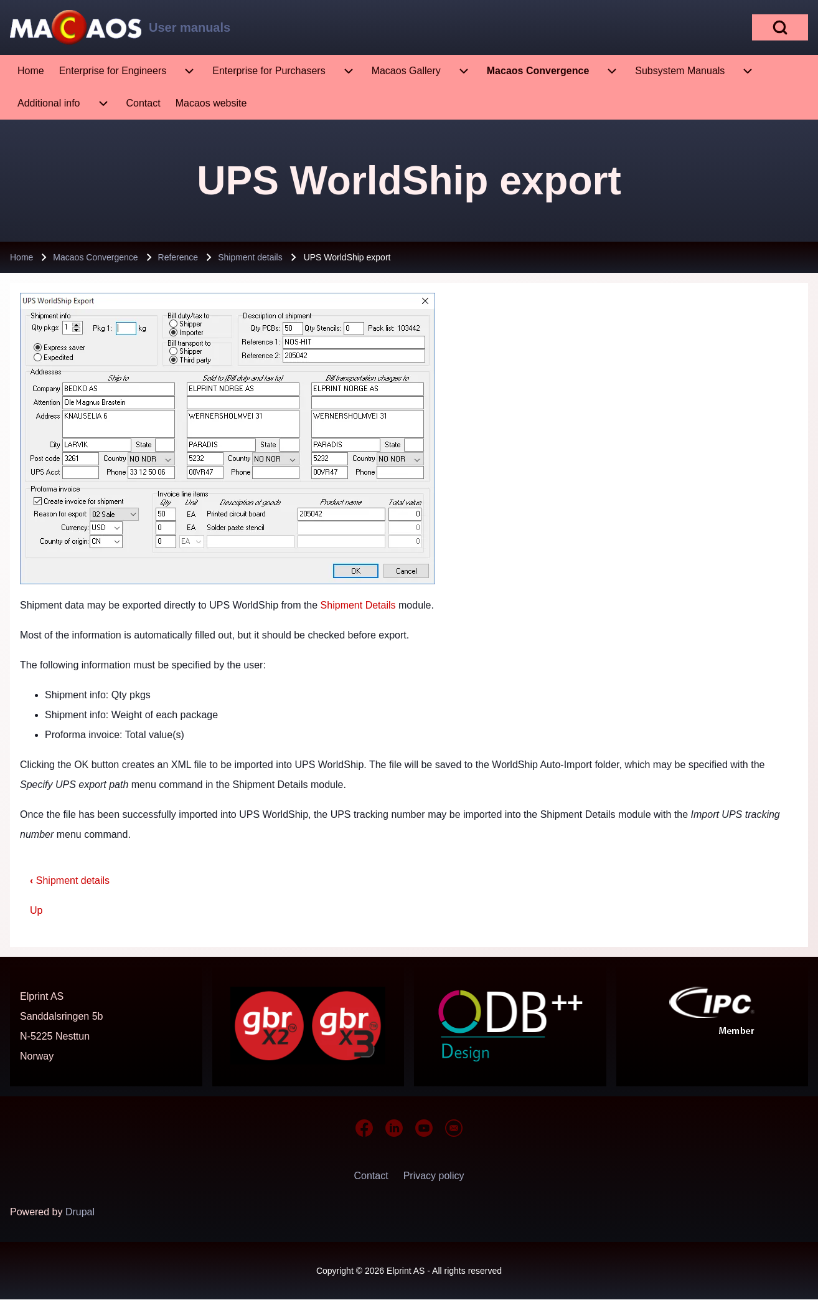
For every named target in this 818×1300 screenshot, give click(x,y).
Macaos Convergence (95, 257)
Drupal (80, 1212)
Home (21, 257)
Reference (178, 257)
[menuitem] (31, 71)
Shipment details (250, 257)
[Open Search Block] (780, 27)
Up (36, 910)
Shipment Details (358, 605)
